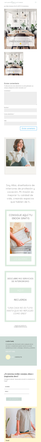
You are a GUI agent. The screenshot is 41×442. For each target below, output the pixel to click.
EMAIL (7, 391)
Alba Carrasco (10, 6)
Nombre (6, 107)
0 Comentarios (25, 6)
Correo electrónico (9, 114)
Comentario (7, 90)
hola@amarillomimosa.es (20, 327)
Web (5, 120)
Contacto (18, 357)
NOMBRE (7, 386)
